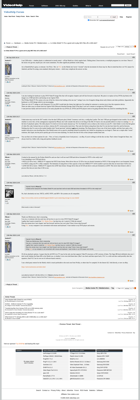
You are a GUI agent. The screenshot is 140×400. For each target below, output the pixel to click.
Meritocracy (8, 185)
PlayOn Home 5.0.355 (76, 356)
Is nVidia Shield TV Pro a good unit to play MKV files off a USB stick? (73, 43)
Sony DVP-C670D (102, 367)
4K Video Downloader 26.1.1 (78, 367)
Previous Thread (65, 324)
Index (6, 16)
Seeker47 (8, 60)
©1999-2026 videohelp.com (70, 398)
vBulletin (73, 338)
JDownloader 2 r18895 (76, 376)
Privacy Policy (55, 390)
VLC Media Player (47, 221)
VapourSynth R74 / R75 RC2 (78, 370)
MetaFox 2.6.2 (74, 359)
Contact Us (111, 332)
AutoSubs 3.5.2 (47, 364)
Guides (75, 6)
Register (129, 17)
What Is (88, 6)
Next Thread (76, 324)
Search (33, 16)
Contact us (46, 390)
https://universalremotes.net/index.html (34, 267)
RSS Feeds (84, 390)
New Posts (12, 16)
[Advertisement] (70, 32)
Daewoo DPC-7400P (103, 356)
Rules (28, 16)
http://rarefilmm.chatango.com (97, 86)
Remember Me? (93, 20)
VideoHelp (118, 332)
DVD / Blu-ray (60, 6)
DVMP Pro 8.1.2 (47, 367)
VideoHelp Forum (14, 12)
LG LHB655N (101, 359)
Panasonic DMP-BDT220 (104, 370)
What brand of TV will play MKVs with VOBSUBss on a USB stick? (26, 317)
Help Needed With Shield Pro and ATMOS (18, 299)
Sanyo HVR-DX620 (102, 373)
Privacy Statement (127, 332)
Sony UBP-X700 (101, 353)
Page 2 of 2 (121, 46)
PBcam (7, 96)
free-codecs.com (73, 394)
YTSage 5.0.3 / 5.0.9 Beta (77, 353)
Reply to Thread (11, 47)
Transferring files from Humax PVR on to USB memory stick (24, 308)
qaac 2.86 (46, 373)
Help (121, 17)
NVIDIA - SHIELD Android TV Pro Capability (19, 304)
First (127, 47)
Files (37, 16)
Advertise (70, 390)
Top (112, 288)
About (101, 6)
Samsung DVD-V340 (103, 362)
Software (44, 6)
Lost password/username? (107, 20)
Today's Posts (20, 16)
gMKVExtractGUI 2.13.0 (77, 379)
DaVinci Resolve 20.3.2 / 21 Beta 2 (80, 362)
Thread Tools (120, 54)
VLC (60, 67)
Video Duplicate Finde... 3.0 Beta (79, 364)
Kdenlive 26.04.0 (75, 373)
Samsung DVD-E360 (103, 364)
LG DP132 (100, 376)
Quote (130, 90)
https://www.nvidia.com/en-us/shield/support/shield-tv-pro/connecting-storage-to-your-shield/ (50, 198)
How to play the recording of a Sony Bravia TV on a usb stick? (24, 312)
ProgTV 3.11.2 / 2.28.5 (49, 362)
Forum (31, 6)
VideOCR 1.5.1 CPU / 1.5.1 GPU (52, 379)
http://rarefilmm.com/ (59, 86)
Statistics (92, 390)
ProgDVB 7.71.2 (48, 359)
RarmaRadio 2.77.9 (48, 376)
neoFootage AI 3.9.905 (49, 353)
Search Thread (130, 54)
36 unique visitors (29, 361)
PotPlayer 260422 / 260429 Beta (52, 356)
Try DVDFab (20, 344)
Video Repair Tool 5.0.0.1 (50, 370)
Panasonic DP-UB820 (103, 379)
